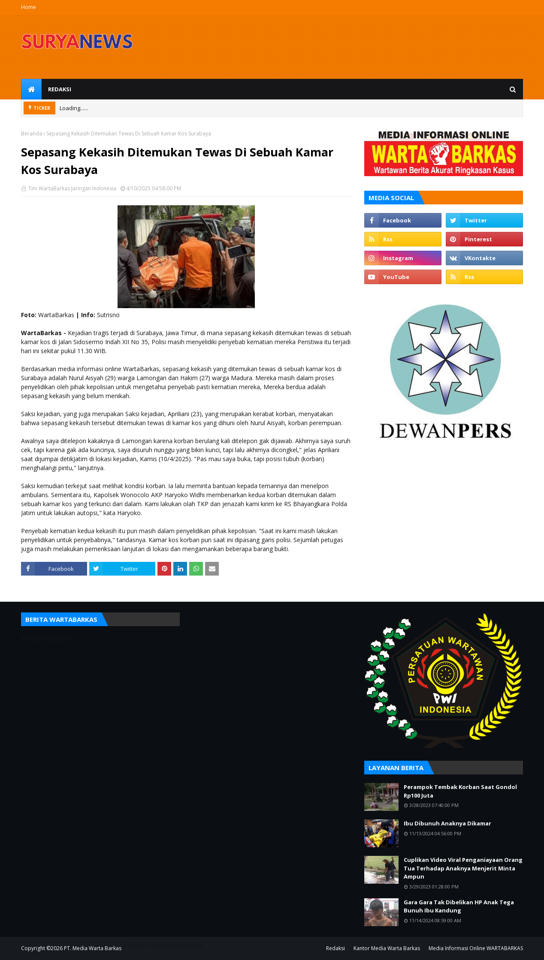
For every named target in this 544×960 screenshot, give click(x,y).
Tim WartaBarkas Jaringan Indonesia (71, 188)
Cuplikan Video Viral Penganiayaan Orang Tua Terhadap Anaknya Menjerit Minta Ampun (463, 868)
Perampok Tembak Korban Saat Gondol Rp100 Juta (460, 791)
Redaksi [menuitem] (59, 89)
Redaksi (335, 948)
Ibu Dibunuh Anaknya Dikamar (447, 823)
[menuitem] (31, 89)
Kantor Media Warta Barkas (387, 948)
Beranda (31, 133)
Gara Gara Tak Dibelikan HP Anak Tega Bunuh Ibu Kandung (459, 906)
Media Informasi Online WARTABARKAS (476, 948)
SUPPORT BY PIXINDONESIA (161, 945)
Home (28, 7)
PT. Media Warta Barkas (92, 948)
